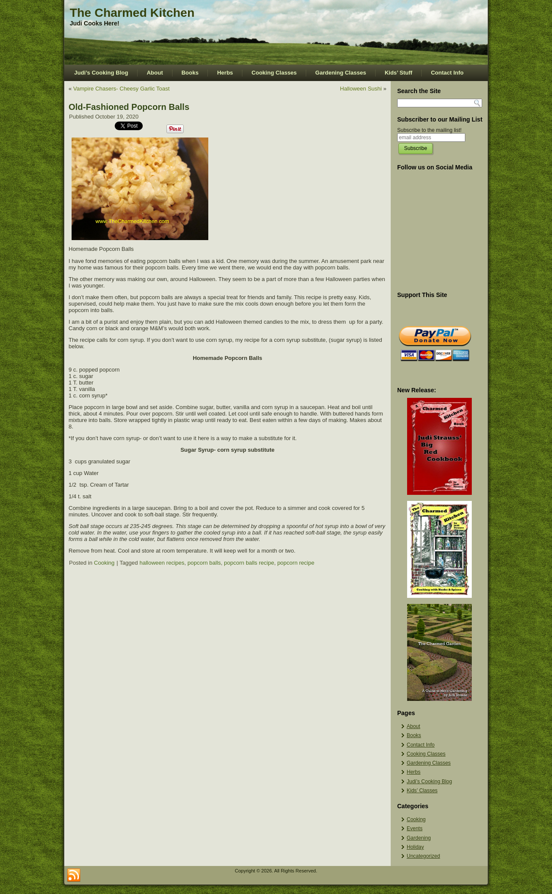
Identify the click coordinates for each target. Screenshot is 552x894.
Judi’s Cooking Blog (101, 72)
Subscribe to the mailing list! (429, 130)
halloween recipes (161, 563)
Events (415, 828)
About (155, 72)
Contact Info (447, 72)
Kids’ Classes (422, 791)
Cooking (104, 563)
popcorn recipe (295, 563)
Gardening (419, 838)
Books (190, 72)
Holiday (415, 847)
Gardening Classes (340, 72)
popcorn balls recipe (249, 563)
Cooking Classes (274, 72)
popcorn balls (204, 563)
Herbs (225, 72)
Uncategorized (423, 856)
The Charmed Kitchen (132, 12)
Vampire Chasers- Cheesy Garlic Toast (121, 88)
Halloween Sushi (361, 88)
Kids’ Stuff (398, 72)
